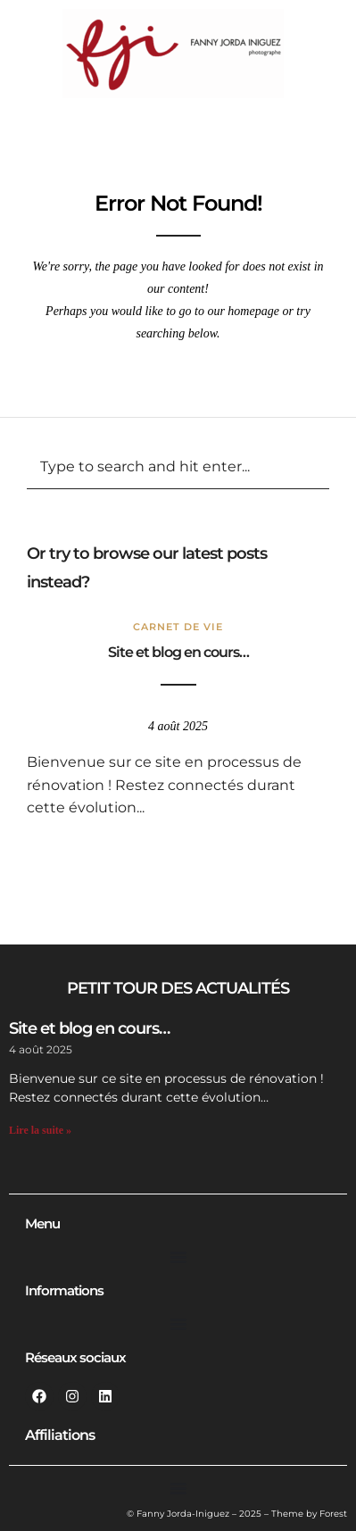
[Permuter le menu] (178, 1257)
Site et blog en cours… (178, 652)
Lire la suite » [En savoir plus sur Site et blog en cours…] (40, 1130)
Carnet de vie (178, 626)
